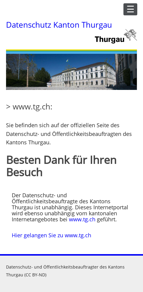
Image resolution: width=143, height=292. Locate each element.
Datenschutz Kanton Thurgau (59, 24)
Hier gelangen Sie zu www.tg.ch (51, 235)
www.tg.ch (82, 219)
